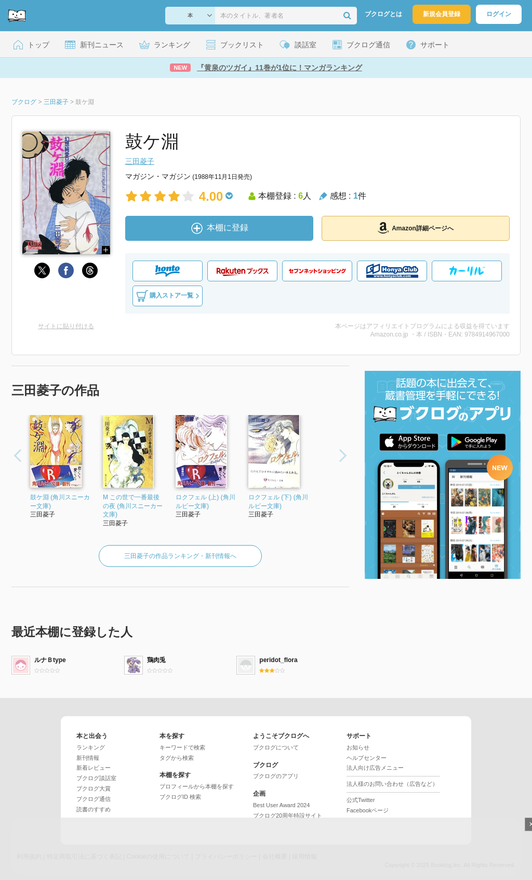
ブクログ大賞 (93, 788)
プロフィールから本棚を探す (196, 786)
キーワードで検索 (182, 747)
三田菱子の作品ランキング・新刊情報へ (180, 556)
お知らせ (358, 747)
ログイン (498, 14)
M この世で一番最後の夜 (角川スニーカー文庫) (133, 506)
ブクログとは (383, 14)
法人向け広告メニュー (375, 768)
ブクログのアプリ (276, 776)
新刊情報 (87, 758)
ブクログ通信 (93, 799)
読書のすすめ (93, 809)
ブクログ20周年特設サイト (287, 815)
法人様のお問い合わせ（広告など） (392, 784)
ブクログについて (276, 747)
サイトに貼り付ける (66, 326)
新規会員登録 (441, 14)
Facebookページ (368, 810)
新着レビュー (93, 768)
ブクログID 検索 (180, 797)
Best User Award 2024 (281, 805)
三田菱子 (139, 161)
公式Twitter (361, 800)
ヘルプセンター (367, 758)
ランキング (90, 747)
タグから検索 (176, 758)
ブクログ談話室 (96, 778)
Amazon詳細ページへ (416, 228)
